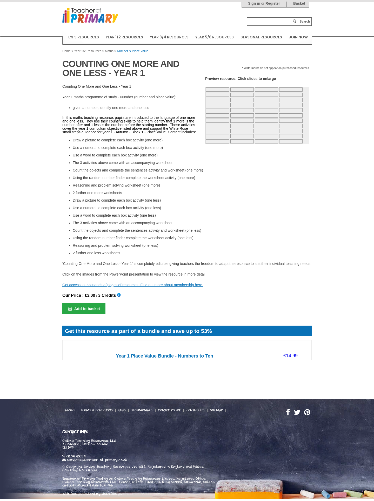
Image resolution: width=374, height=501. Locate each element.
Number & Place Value (133, 51)
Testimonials (141, 410)
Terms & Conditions (97, 410)
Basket (299, 3)
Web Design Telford (78, 494)
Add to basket (84, 308)
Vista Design (112, 494)
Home (66, 51)
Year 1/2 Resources (87, 51)
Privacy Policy (169, 410)
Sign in (254, 3)
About (70, 410)
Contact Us (195, 410)
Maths (109, 51)
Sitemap (216, 410)
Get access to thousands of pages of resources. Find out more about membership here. (132, 285)
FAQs (122, 410)
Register (272, 3)
